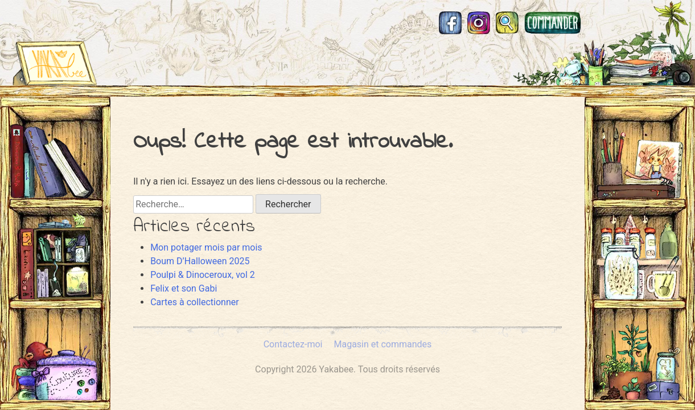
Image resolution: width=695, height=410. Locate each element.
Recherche (507, 22)
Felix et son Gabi (183, 288)
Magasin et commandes (552, 22)
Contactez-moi (293, 344)
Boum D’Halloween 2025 (199, 261)
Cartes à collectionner (194, 302)
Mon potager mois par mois (206, 247)
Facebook (450, 22)
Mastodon (598, 22)
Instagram (478, 22)
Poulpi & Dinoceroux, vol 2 (202, 274)
